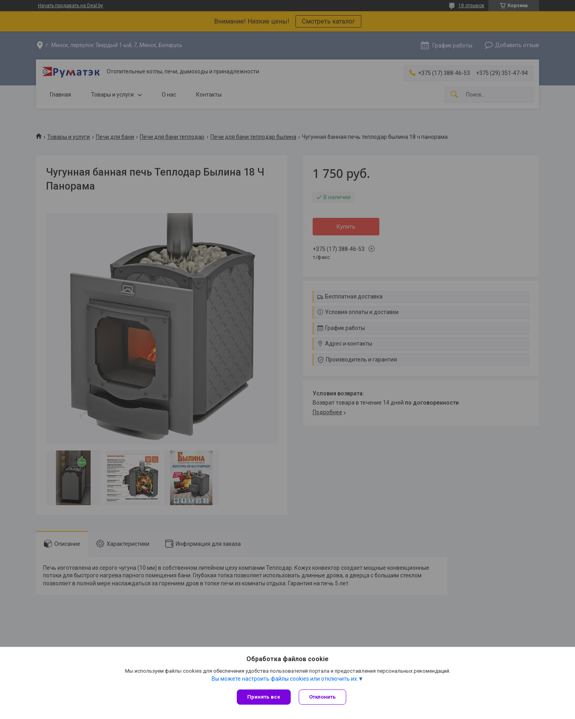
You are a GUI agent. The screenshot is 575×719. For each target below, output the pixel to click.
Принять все (263, 697)
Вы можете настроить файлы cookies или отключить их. (285, 679)
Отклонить (322, 697)
